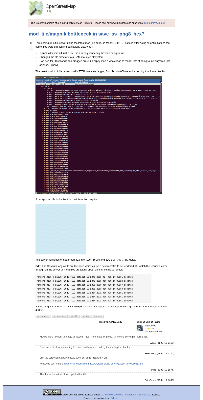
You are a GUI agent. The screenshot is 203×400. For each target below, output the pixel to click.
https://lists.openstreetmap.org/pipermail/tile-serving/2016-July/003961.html (103, 363)
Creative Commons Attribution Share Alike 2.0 (127, 394)
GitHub (115, 398)
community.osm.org (154, 23)
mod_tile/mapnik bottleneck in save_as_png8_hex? (87, 33)
